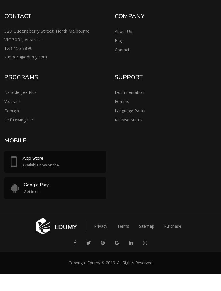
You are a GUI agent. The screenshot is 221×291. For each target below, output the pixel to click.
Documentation (129, 92)
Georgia (11, 110)
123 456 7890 (18, 48)
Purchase (172, 226)
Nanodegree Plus (20, 92)
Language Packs (130, 110)
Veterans (12, 101)
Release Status (128, 120)
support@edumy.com (25, 57)
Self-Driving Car (18, 120)
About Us (123, 31)
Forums (122, 101)
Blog (119, 40)
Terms (123, 226)
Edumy (93, 262)
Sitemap (146, 226)
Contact (122, 49)
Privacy (100, 226)
